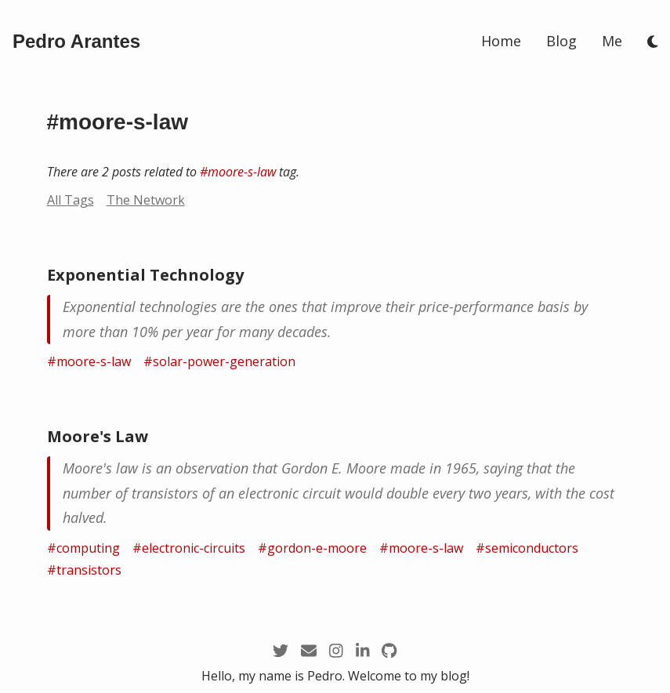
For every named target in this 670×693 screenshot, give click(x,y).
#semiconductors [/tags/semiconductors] (527, 548)
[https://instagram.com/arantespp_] (336, 651)
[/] (76, 41)
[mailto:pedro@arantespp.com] (309, 651)
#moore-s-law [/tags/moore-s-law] (238, 171)
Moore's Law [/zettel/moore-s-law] (97, 436)
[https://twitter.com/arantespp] (280, 651)
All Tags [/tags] (70, 200)
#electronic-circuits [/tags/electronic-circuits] (188, 548)
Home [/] (501, 40)
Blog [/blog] (561, 40)
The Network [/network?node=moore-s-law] (146, 200)
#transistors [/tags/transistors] (84, 570)
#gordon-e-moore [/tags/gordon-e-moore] (312, 548)
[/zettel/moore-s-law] (335, 493)
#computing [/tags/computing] (83, 548)
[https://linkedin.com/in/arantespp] (363, 651)
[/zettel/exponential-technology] (335, 319)
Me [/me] (612, 40)
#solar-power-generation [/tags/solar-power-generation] (219, 361)
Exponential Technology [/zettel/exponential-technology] (145, 274)
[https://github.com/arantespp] (389, 651)
